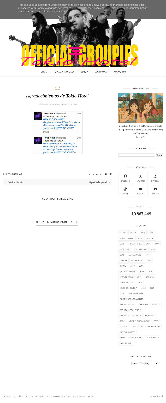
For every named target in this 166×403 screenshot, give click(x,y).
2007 (157, 244)
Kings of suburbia (128, 288)
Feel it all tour (127, 304)
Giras (84, 72)
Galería (123, 326)
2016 (150, 271)
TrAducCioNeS (135, 244)
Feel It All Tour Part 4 (130, 315)
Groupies (101, 72)
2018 (140, 282)
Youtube (140, 190)
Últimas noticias (64, 72)
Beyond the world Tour (131, 337)
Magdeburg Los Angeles (131, 299)
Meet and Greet (127, 332)
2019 (139, 277)
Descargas (125, 249)
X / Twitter (140, 178)
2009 (151, 232)
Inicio (43, 72)
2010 (143, 232)
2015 (57, 87)
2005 (149, 260)
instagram (155, 178)
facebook (125, 178)
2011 (148, 244)
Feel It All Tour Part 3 (149, 304)
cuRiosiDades (135, 255)
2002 (156, 321)
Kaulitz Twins (126, 277)
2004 (122, 321)
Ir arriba (156, 396)
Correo (155, 190)
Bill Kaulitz (136, 260)
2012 (153, 249)
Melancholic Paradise (139, 321)
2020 (144, 288)
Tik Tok (125, 190)
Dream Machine (136, 293)
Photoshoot (141, 249)
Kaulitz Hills (126, 343)
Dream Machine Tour (150, 326)
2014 (141, 266)
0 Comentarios (14, 174)
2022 (133, 326)
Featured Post (127, 238)
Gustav (123, 260)
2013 (132, 266)
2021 (152, 288)
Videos (133, 232)
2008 (122, 244)
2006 (148, 255)
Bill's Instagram (128, 271)
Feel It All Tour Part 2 (130, 310)
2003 (122, 293)
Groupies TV (153, 337)
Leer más (140, 137)
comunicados (126, 282)
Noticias (150, 238)
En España (120, 72)
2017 (142, 271)
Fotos (123, 232)
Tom (140, 238)
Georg (123, 266)
